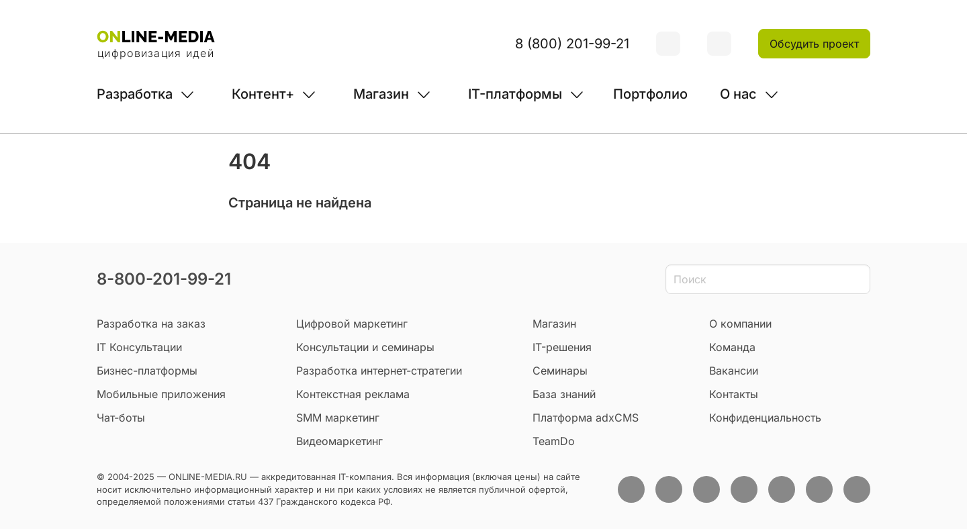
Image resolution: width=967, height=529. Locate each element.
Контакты (733, 394)
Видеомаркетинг (339, 441)
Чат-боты (121, 417)
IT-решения (562, 347)
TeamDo (554, 441)
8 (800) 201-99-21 (572, 44)
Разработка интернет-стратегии (379, 370)
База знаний (564, 394)
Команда (732, 347)
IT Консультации (139, 347)
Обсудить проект (814, 43)
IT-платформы (515, 94)
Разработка (135, 94)
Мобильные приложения (161, 394)
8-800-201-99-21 (164, 279)
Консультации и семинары (365, 347)
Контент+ (263, 94)
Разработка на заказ (151, 323)
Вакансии (733, 370)
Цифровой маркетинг (352, 323)
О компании (740, 323)
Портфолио (650, 94)
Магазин (381, 94)
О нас (738, 94)
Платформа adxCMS (586, 417)
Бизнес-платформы (147, 370)
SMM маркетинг (337, 417)
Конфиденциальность (765, 417)
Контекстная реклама (353, 394)
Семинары (560, 370)
